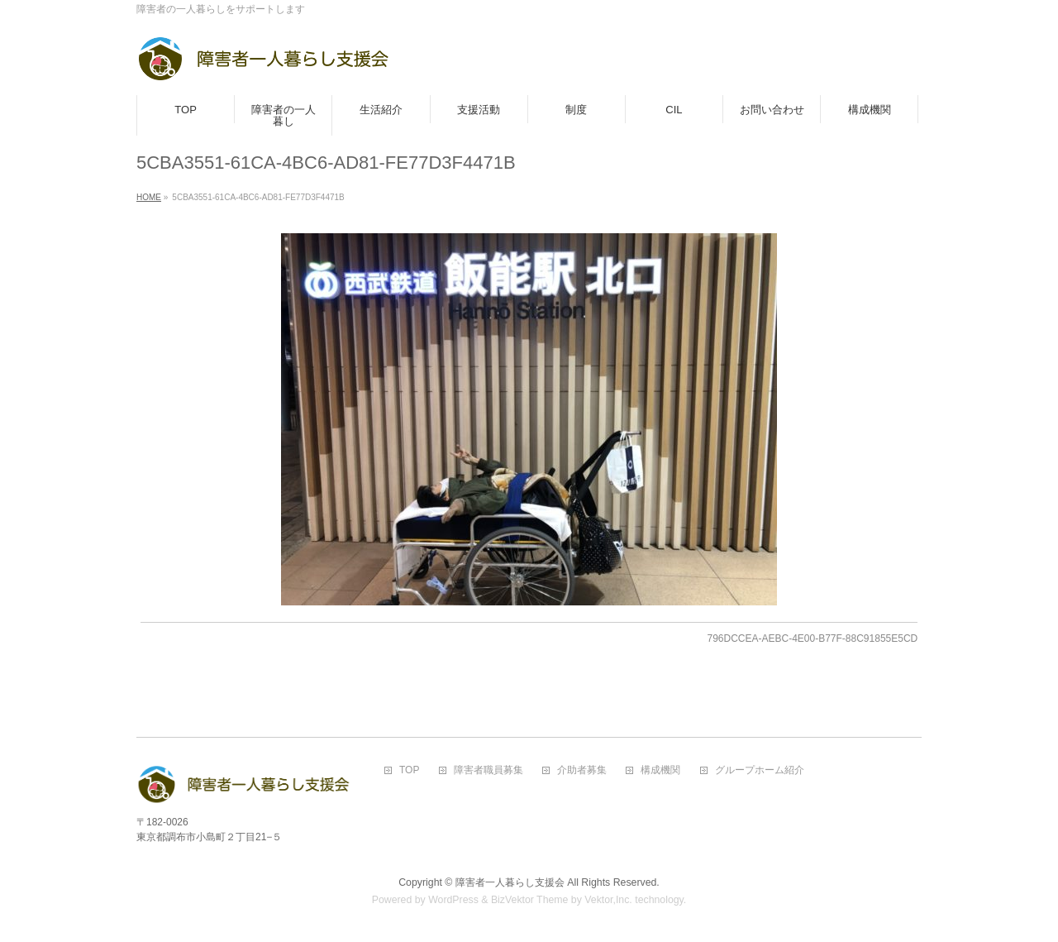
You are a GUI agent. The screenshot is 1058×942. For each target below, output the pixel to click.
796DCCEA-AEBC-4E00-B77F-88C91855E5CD (812, 638)
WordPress (453, 900)
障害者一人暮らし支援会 (510, 882)
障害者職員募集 (488, 770)
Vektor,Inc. (608, 900)
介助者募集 (582, 770)
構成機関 (660, 770)
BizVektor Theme (530, 900)
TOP (409, 770)
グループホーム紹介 (759, 770)
